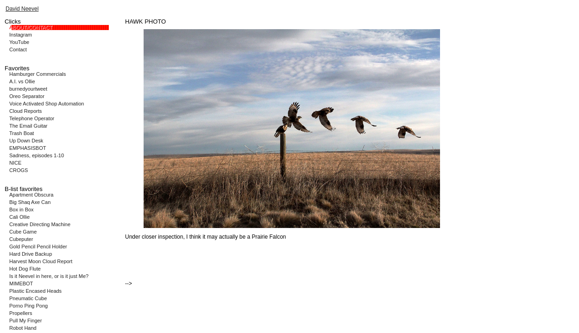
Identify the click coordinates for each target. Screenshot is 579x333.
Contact (18, 49)
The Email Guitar (28, 126)
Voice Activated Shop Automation (46, 103)
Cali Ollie (19, 217)
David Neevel (22, 9)
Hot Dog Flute (25, 268)
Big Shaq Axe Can (29, 202)
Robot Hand (23, 328)
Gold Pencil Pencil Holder (38, 246)
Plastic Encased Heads (35, 291)
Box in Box (21, 209)
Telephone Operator (31, 118)
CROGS (18, 170)
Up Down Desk (26, 140)
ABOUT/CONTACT (30, 27)
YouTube (19, 42)
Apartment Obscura (31, 194)
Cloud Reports (25, 111)
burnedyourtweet (28, 89)
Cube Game (23, 231)
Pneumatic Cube (28, 298)
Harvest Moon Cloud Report (40, 261)
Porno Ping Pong (28, 305)
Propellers (20, 313)
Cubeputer (21, 239)
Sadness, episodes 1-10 (36, 155)
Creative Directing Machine (39, 224)
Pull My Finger (25, 320)
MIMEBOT (21, 283)
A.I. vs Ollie (22, 81)
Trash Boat (21, 133)
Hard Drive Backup (30, 254)
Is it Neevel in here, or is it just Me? (48, 276)
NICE (15, 163)
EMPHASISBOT (27, 148)
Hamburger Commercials (37, 74)
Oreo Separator (26, 96)
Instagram (20, 34)
